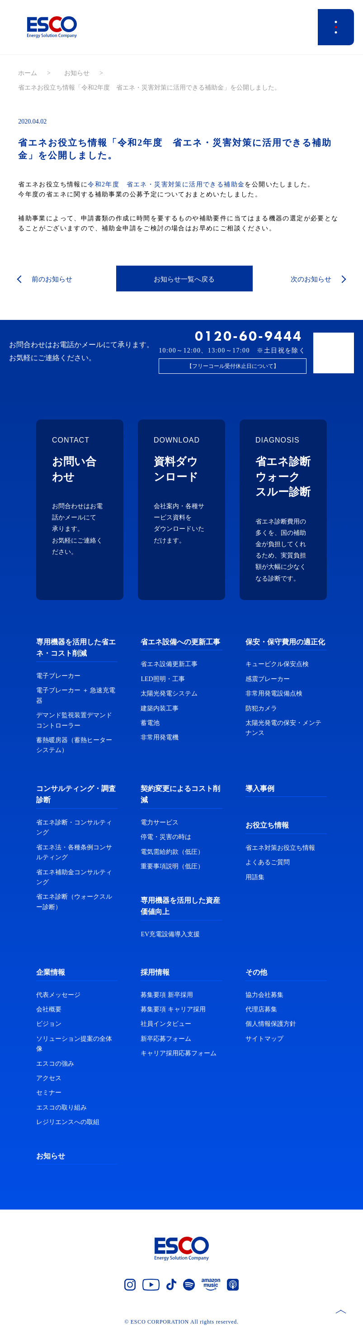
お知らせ (77, 73)
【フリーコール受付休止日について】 (233, 366)
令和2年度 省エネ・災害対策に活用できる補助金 (166, 184)
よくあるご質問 (267, 862)
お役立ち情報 (267, 825)
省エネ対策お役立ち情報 (280, 847)
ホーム (27, 73)
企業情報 (50, 972)
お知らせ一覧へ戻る (184, 279)
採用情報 (155, 972)
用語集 (254, 877)
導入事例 (259, 788)
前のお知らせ (53, 279)
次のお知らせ (309, 279)
